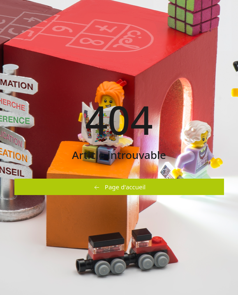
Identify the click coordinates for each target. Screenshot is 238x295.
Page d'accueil (119, 187)
